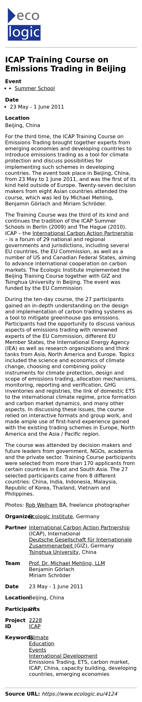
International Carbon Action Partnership (82, 233)
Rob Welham (41, 505)
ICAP (34, 626)
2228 (35, 620)
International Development (63, 656)
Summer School (35, 88)
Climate (39, 637)
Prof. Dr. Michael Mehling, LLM (67, 563)
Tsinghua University (54, 552)
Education (41, 644)
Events (37, 650)
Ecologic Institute (51, 516)
